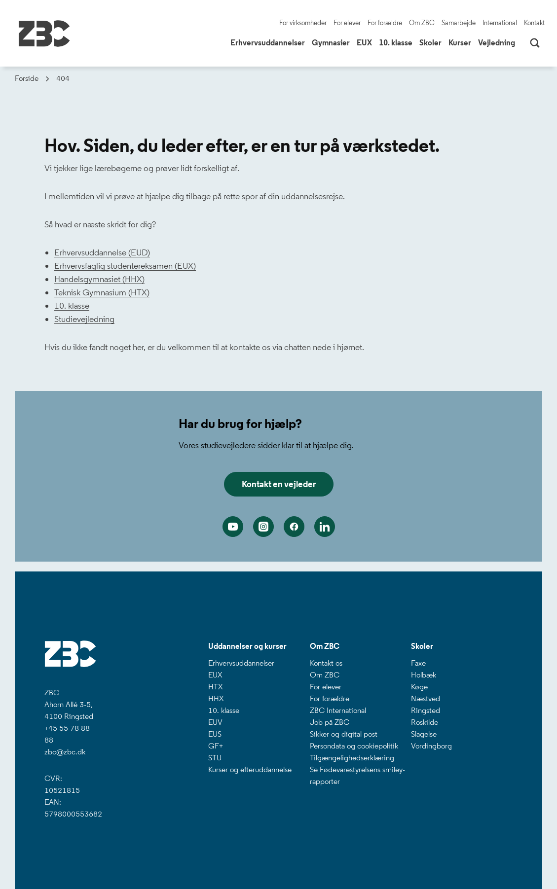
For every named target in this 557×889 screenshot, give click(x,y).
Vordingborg (431, 745)
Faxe (418, 663)
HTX (215, 686)
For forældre (385, 23)
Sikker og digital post (343, 734)
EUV (215, 722)
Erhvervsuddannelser (241, 663)
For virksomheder (303, 23)
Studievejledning (84, 319)
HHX (215, 698)
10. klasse (71, 305)
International (500, 23)
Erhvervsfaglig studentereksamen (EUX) (125, 265)
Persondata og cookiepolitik (354, 745)
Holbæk (423, 674)
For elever (347, 23)
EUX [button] (365, 41)
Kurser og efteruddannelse (250, 769)
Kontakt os (326, 663)
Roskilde (424, 722)
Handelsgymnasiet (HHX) (99, 279)
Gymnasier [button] (332, 41)
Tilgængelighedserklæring (352, 757)
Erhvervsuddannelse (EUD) (102, 252)
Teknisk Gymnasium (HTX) (101, 292)
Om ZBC (422, 23)
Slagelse (424, 734)
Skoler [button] (431, 41)
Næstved (425, 698)
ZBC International (338, 710)
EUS (215, 734)
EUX (215, 674)
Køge (419, 686)
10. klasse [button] (397, 41)
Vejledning (496, 42)
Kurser (459, 42)
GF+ (215, 745)
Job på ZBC (329, 722)
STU (215, 757)
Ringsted (425, 710)
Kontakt (534, 23)
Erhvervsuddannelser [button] (268, 41)
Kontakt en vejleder (279, 484)
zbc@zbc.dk (64, 751)
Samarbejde (459, 23)
